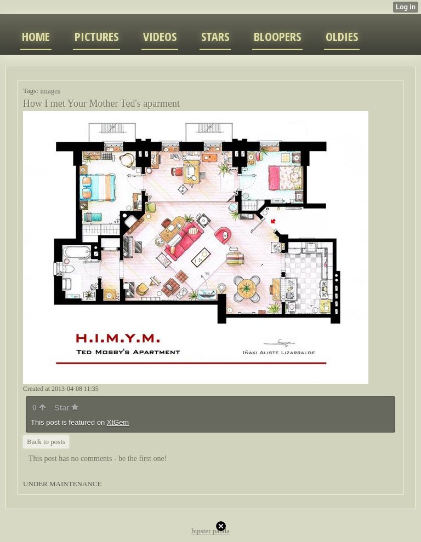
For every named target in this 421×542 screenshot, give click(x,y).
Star (66, 407)
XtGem (118, 422)
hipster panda (210, 531)
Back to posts (46, 441)
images (50, 91)
